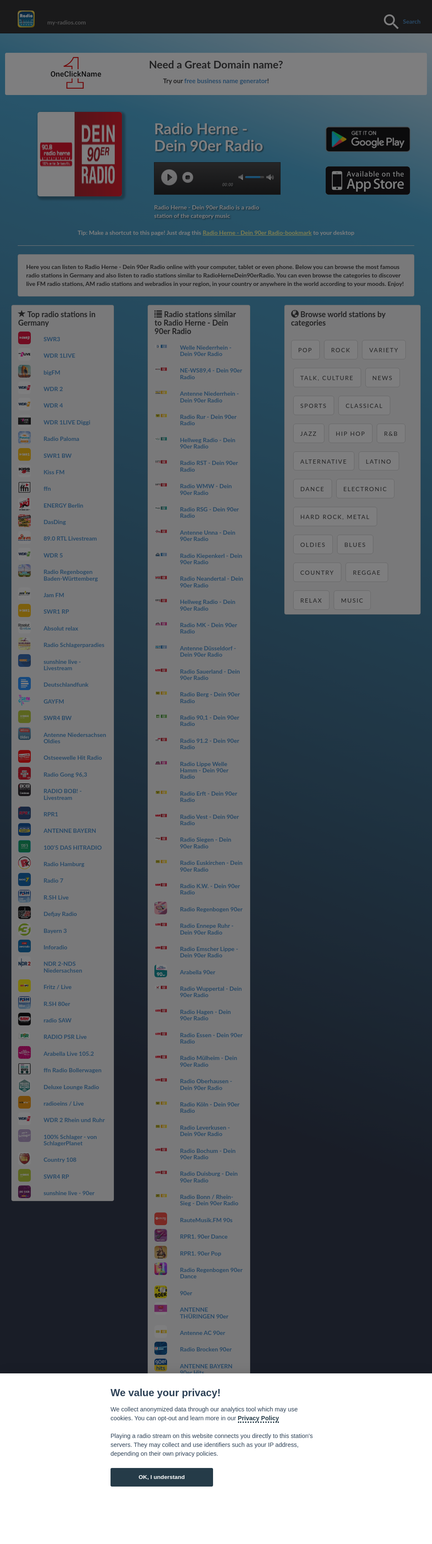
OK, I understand (161, 1477)
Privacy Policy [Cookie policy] (258, 1418)
